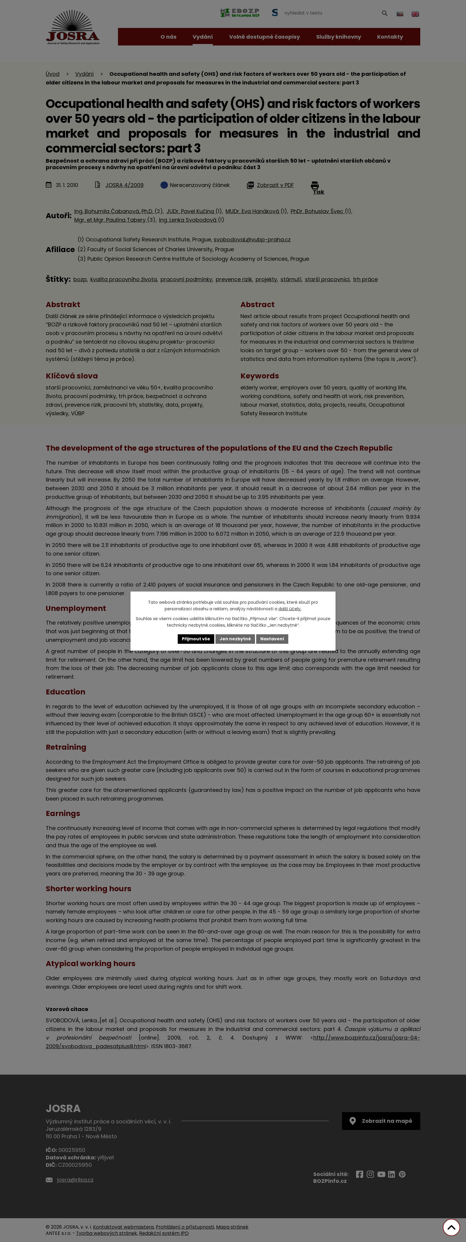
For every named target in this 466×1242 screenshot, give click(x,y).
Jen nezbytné (235, 639)
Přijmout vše (196, 639)
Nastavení (272, 639)
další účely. (289, 609)
